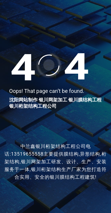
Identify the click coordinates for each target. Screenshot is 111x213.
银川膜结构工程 (85, 100)
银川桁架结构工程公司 (33, 106)
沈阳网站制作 (23, 100)
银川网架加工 (53, 100)
